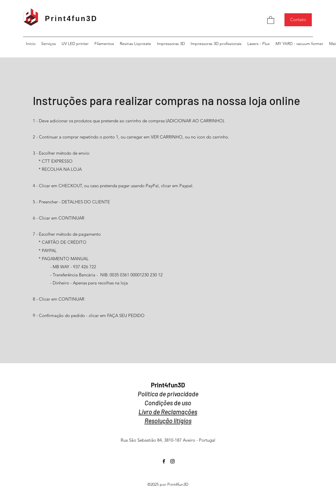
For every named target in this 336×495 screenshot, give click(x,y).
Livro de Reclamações (167, 411)
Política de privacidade (168, 393)
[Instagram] (172, 461)
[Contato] (298, 19)
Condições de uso (168, 402)
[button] (270, 20)
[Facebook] (164, 461)
